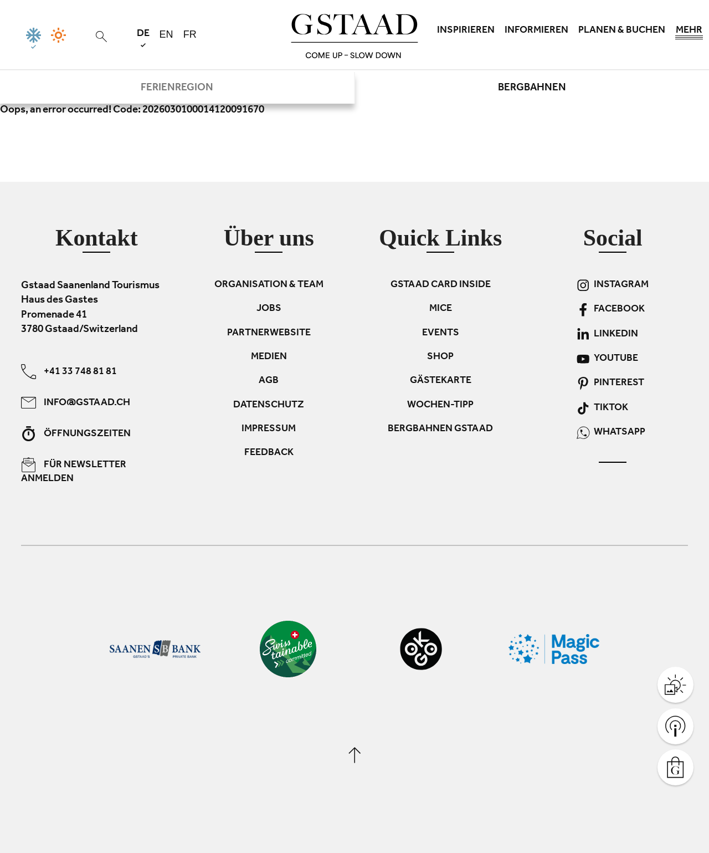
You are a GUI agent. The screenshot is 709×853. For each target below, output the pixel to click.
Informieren (536, 31)
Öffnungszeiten (76, 433)
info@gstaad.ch (75, 402)
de (143, 38)
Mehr (689, 33)
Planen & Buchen (621, 31)
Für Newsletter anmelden (73, 470)
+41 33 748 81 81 (69, 371)
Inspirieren (466, 31)
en (166, 34)
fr (190, 34)
